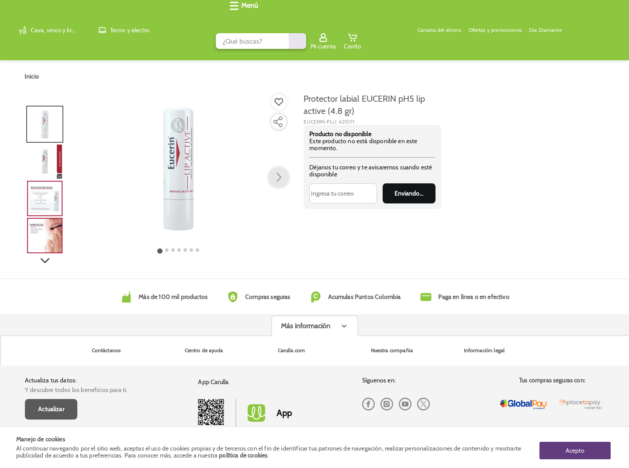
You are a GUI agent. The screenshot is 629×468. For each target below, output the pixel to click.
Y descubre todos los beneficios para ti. (76, 332)
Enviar (409, 186)
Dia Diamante (356, 42)
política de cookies (243, 456)
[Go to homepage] (31, 69)
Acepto (575, 447)
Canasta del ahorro (238, 42)
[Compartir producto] (278, 115)
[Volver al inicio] (30, 19)
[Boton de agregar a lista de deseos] (279, 95)
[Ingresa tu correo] (343, 186)
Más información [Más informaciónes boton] (305, 388)
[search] (260, 19)
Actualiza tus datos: (50, 323)
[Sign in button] (574, 19)
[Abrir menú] (32, 42)
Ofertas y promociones (300, 42)
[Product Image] (178, 162)
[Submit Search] (458, 19)
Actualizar (51, 352)
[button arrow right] (278, 170)
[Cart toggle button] (604, 19)
